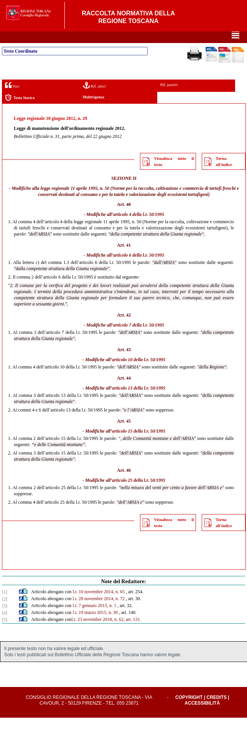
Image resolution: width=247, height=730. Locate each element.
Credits (216, 709)
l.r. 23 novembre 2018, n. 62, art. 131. (106, 631)
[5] (4, 632)
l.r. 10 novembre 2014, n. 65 (98, 604)
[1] (4, 604)
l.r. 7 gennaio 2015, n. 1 (94, 617)
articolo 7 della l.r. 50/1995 (138, 337)
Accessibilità (202, 715)
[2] (4, 611)
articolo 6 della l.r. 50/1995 (138, 267)
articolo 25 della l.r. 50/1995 (138, 492)
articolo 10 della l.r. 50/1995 (138, 372)
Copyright (189, 709)
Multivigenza (93, 109)
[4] (4, 625)
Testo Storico (20, 110)
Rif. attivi (94, 97)
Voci (12, 97)
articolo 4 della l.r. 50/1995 (138, 226)
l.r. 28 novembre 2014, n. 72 (98, 611)
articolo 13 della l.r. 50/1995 (138, 400)
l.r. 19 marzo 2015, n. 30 (95, 624)
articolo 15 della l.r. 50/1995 (138, 443)
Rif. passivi (169, 97)
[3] (4, 618)
